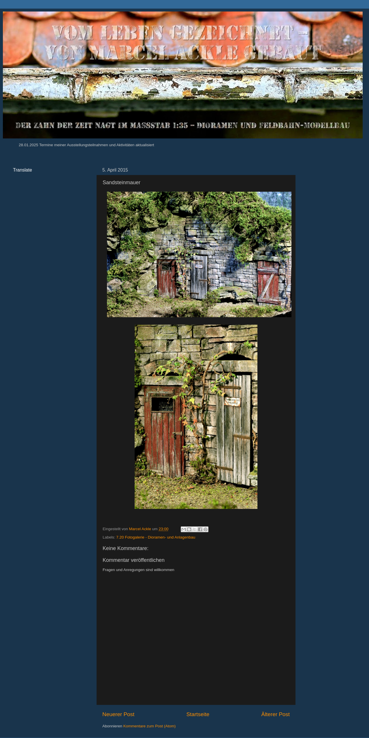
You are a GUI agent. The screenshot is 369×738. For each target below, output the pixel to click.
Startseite (197, 714)
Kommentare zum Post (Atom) (149, 726)
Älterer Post (275, 714)
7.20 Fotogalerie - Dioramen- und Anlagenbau (155, 537)
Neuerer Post (118, 714)
